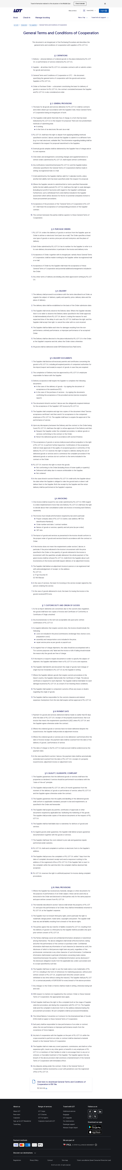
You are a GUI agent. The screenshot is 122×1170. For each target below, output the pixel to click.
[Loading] (90, 10)
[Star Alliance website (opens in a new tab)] (84, 1144)
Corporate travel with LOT (46, 1121)
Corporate (16, 1118)
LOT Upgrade (67, 1118)
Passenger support (69, 1124)
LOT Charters (42, 1114)
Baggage (66, 1114)
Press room (16, 1114)
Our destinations (68, 1121)
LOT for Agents (43, 1118)
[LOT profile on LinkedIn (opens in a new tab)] (100, 1112)
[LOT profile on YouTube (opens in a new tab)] (95, 1112)
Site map (65, 1160)
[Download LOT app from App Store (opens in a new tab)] (95, 1132)
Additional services (69, 1111)
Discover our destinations (24, 1153)
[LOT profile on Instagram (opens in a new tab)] (90, 1116)
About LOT (16, 1111)
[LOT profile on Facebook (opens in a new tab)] (90, 1112)
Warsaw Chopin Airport (70, 1128)
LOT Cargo (41, 1111)
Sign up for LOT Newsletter (22, 1121)
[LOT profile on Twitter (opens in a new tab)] (95, 1116)
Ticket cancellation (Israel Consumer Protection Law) (94, 1160)
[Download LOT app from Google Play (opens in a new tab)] (95, 1127)
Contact (50, 1160)
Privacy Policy (34, 1160)
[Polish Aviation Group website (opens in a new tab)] (67, 1144)
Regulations (17, 1160)
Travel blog (16, 1124)
